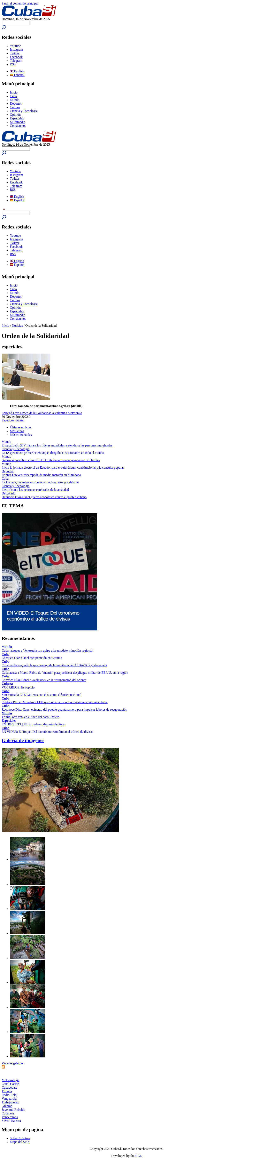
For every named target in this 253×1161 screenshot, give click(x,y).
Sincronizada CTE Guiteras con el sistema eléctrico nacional (41, 694)
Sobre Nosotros (20, 1138)
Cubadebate (9, 1087)
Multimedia (17, 122)
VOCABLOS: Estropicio (18, 687)
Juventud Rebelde (13, 1109)
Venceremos (10, 1117)
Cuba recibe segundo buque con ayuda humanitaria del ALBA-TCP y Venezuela (54, 665)
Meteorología (10, 1080)
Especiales (17, 118)
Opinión (15, 114)
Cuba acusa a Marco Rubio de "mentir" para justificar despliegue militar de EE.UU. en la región (65, 672)
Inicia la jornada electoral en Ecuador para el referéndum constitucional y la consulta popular (63, 467)
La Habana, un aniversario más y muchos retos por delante (40, 482)
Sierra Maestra (11, 1120)
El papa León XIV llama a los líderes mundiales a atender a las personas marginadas (57, 445)
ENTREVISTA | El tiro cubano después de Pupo (33, 724)
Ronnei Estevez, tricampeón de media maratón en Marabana (41, 475)
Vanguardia (9, 1098)
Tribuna (7, 1091)
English (17, 71)
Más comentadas (21, 434)
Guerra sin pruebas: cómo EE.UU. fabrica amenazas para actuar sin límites (51, 460)
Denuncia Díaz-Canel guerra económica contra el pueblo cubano (44, 497)
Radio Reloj (9, 1095)
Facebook (16, 57)
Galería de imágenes (23, 740)
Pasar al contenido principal (20, 3)
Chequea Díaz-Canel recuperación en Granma (32, 658)
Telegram (16, 60)
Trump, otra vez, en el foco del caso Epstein (30, 717)
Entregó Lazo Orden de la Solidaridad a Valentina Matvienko (42, 413)
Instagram (16, 49)
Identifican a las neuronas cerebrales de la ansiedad (35, 489)
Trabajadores (10, 1102)
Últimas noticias (20, 427)
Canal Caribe (10, 1084)
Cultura (15, 107)
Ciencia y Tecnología (24, 111)
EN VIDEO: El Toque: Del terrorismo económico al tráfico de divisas (47, 731)
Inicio (13, 92)
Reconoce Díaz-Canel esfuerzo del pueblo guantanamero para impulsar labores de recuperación (64, 709)
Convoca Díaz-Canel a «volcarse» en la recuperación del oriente (44, 680)
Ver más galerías (12, 1063)
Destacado (8, 493)
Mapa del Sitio (19, 1142)
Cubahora (8, 1113)
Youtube (15, 46)
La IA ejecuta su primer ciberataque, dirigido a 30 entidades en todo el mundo (53, 452)
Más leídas (17, 431)
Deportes (16, 103)
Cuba (13, 96)
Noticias (17, 325)
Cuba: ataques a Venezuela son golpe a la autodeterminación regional (47, 650)
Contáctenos (18, 125)
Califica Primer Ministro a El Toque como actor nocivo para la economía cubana (55, 702)
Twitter (14, 53)
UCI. (138, 1156)
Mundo (14, 100)
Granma (7, 1106)
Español (17, 75)
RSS (13, 64)
